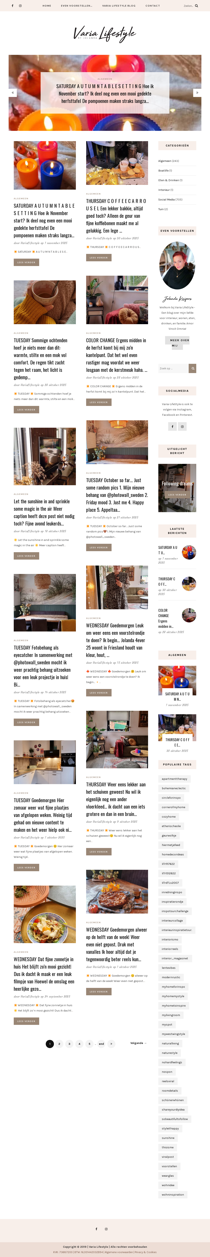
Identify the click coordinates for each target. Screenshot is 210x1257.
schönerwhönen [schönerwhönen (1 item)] (173, 1100)
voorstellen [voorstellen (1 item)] (169, 1166)
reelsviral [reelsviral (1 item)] (168, 1081)
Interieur (164, 190)
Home (47, 5)
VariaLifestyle (30, 243)
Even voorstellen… (76, 5)
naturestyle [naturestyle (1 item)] (169, 1053)
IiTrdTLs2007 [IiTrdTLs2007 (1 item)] (170, 883)
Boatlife (163, 170)
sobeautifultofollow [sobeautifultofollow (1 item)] (175, 1119)
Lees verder (26, 262)
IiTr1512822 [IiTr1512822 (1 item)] (169, 873)
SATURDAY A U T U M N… (177, 696)
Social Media (166, 199)
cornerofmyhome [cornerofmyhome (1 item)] (173, 807)
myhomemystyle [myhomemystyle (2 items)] (173, 996)
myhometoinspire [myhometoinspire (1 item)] (174, 1005)
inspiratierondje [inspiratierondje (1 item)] (172, 901)
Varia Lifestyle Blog (119, 5)
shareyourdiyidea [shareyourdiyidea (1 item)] (173, 1109)
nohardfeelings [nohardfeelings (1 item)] (172, 1062)
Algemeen (105, 79)
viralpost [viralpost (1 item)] (168, 1157)
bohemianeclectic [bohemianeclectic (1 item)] (174, 788)
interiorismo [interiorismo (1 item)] (170, 939)
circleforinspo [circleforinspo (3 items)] (171, 798)
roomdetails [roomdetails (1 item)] (170, 1090)
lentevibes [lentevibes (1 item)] (169, 968)
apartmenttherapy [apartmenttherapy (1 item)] (174, 779)
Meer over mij (179, 343)
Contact (153, 5)
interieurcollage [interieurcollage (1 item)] (172, 920)
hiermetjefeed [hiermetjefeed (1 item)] (171, 845)
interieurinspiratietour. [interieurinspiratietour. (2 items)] (177, 930)
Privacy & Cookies (146, 1252)
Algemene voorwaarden (119, 1252)
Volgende (138, 1043)
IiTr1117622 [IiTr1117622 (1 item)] (168, 864)
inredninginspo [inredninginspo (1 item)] (172, 892)
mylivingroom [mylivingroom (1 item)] (171, 1015)
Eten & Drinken (168, 180)
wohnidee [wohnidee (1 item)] (168, 1185)
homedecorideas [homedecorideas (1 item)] (173, 854)
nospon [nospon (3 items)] (167, 1072)
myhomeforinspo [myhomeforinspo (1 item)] (173, 987)
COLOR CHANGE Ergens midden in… (165, 618)
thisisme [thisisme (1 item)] (167, 1147)
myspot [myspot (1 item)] (167, 1024)
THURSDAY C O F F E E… (177, 742)
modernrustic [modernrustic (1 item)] (171, 977)
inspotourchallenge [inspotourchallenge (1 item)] (175, 911)
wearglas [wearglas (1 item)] (168, 1176)
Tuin (161, 209)
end (101, 1044)
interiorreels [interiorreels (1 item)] (170, 949)
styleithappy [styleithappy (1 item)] (170, 1128)
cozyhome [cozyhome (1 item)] (169, 816)
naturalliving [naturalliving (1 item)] (170, 1043)
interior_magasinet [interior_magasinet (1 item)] (175, 958)
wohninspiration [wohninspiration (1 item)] (173, 1194)
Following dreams (177, 483)
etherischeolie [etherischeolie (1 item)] (171, 826)
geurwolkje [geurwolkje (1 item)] (169, 835)
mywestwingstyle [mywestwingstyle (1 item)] (173, 1034)
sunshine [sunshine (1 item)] (168, 1138)
